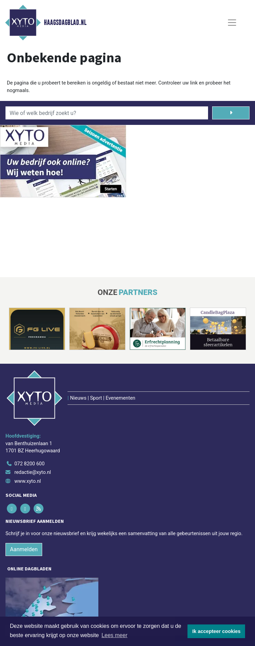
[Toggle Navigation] (232, 22)
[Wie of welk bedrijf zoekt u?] (106, 112)
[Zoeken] (231, 112)
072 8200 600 (29, 464)
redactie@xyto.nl (32, 472)
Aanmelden (24, 549)
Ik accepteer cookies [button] (216, 631)
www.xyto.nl (27, 481)
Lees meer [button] (114, 635)
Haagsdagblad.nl (65, 22)
